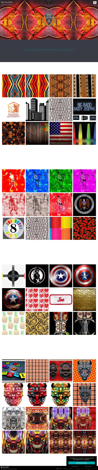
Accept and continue (81, 463)
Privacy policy (88, 466)
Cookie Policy (74, 466)
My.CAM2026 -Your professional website (9, 468)
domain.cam (59, 468)
